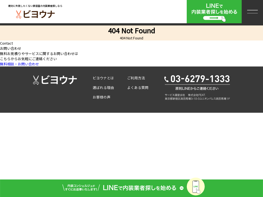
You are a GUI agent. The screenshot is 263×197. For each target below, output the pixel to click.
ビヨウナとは (103, 77)
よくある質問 (137, 87)
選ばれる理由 (103, 87)
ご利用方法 (136, 77)
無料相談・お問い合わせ (19, 63)
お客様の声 (101, 97)
